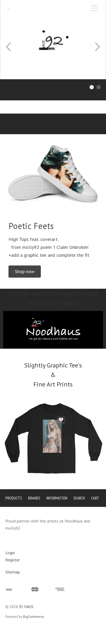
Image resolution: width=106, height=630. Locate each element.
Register (12, 559)
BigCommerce (33, 616)
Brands (34, 498)
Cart (95, 498)
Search (79, 498)
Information (56, 498)
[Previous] (8, 47)
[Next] (97, 47)
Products (13, 498)
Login (10, 552)
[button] (24, 271)
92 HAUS (26, 606)
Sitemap (12, 572)
